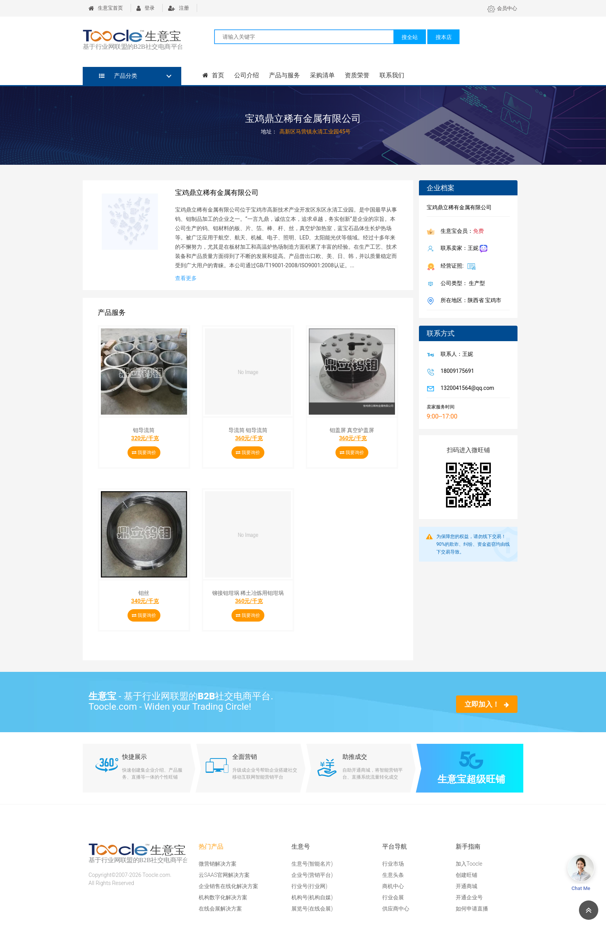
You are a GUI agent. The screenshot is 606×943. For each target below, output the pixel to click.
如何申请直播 (472, 908)
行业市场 (393, 864)
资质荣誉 (357, 75)
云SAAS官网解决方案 (224, 875)
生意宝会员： (460, 232)
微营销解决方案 (218, 864)
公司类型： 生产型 (461, 284)
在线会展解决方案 (220, 908)
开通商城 (466, 886)
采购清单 (322, 75)
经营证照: (456, 266)
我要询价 (144, 452)
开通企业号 (469, 897)
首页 (213, 75)
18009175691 (455, 372)
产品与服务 (284, 75)
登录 (145, 8)
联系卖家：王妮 (462, 249)
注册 (178, 8)
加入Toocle (469, 864)
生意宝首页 (106, 8)
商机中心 (393, 886)
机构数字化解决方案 (223, 897)
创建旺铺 (466, 875)
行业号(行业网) (309, 886)
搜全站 (410, 37)
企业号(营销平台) (312, 875)
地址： (269, 131)
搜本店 (444, 37)
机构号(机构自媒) (312, 897)
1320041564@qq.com (465, 389)
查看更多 (186, 278)
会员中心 (502, 8)
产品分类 (118, 75)
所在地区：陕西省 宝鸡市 (469, 301)
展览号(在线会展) (312, 908)
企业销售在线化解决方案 (228, 886)
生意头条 (393, 875)
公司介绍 (246, 75)
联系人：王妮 (455, 355)
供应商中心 (395, 908)
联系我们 (392, 75)
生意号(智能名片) (312, 864)
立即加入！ (487, 704)
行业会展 (393, 897)
